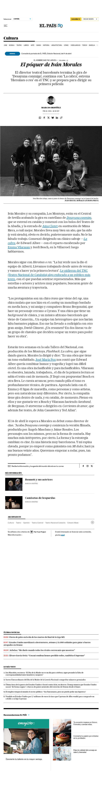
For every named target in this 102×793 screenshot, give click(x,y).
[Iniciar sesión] (90, 19)
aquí (63, 535)
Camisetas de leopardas (40, 498)
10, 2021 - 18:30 (51, 111)
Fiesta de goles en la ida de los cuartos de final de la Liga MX (37, 637)
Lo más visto (10, 667)
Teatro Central (37, 523)
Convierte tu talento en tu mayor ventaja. (24, 759)
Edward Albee (72, 523)
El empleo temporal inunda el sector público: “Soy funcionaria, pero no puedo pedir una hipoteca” (46, 692)
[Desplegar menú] (6, 26)
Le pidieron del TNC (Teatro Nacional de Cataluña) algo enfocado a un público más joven (49, 275)
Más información (15, 535)
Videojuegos (75, 45)
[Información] (67, 60)
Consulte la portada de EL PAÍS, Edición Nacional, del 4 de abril (46, 53)
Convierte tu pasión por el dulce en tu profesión (85, 737)
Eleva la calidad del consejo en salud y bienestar (85, 751)
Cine (5, 45)
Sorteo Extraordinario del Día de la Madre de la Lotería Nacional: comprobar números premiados (46, 680)
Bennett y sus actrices (39, 480)
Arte (32, 45)
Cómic (66, 45)
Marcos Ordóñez (51, 107)
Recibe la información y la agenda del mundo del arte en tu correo (38, 466)
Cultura (11, 38)
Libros (26, 45)
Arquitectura (56, 45)
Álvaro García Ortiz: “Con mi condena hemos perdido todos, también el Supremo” (47, 655)
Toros (84, 45)
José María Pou (45, 359)
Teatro (19, 45)
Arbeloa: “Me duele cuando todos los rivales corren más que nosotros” (42, 650)
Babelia (92, 45)
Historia (46, 45)
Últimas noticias (12, 632)
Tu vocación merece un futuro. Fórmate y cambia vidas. (85, 723)
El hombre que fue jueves (45, 60)
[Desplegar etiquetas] (92, 522)
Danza (38, 45)
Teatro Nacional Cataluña (55, 523)
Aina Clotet (50, 226)
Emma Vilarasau (19, 247)
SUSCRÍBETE (75, 19)
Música (11, 45)
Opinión (26, 523)
